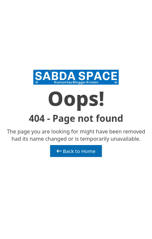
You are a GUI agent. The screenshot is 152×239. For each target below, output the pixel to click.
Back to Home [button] (76, 151)
